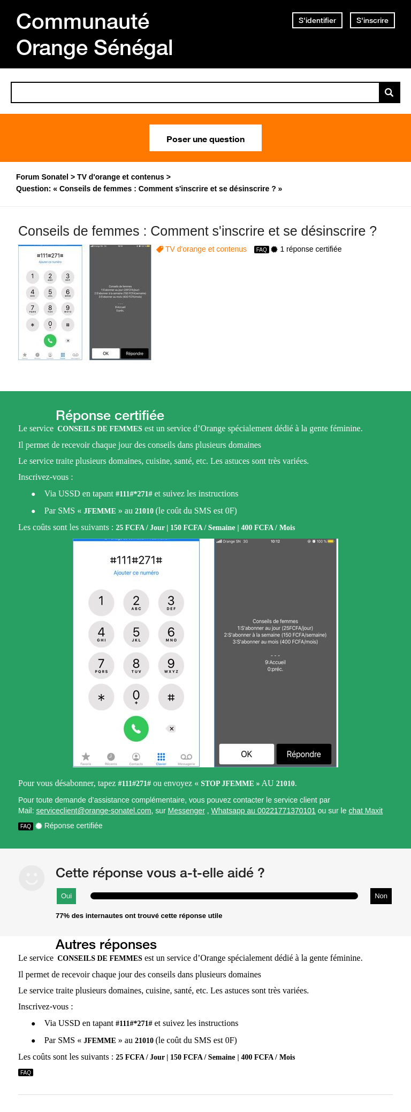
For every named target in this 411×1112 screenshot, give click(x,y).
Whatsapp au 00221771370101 (263, 810)
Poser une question (205, 138)
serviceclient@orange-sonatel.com (93, 810)
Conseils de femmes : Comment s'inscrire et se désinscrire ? (197, 230)
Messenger (186, 810)
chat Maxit (365, 810)
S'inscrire (372, 20)
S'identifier (317, 20)
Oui (66, 896)
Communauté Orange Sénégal (94, 33)
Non (381, 896)
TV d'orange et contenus (206, 249)
